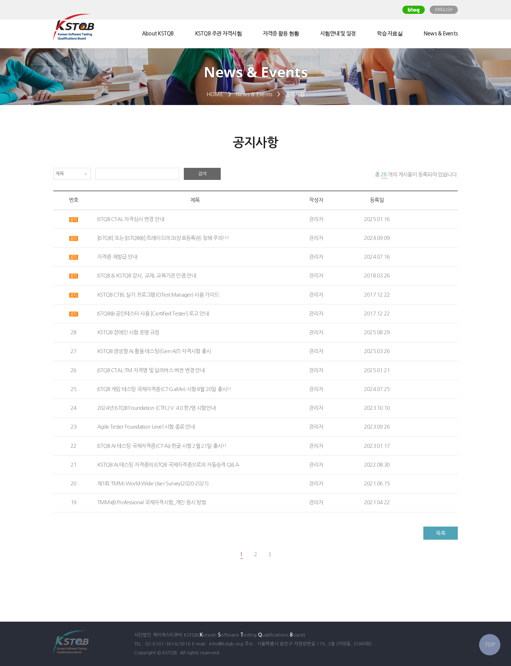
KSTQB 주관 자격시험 (218, 33)
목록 (440, 533)
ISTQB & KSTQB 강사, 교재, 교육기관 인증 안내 (146, 275)
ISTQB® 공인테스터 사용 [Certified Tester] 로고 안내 (153, 313)
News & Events (441, 33)
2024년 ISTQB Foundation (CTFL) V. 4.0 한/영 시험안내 (156, 408)
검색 (202, 173)
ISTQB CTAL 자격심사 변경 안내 (130, 219)
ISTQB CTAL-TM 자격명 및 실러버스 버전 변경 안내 (151, 370)
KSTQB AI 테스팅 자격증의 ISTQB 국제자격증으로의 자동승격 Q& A (168, 464)
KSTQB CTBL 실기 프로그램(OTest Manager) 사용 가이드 (158, 294)
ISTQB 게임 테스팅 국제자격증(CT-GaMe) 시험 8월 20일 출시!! (164, 389)
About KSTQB (158, 33)
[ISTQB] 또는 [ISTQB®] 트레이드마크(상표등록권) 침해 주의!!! (163, 238)
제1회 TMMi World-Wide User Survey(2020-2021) (152, 483)
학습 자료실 (389, 33)
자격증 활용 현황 (281, 33)
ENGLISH (443, 9)
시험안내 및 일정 (338, 33)
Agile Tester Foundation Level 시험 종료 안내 (146, 426)
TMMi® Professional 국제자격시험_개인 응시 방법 (151, 502)
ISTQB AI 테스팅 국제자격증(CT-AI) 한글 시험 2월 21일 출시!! (162, 445)
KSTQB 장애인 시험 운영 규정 (128, 332)
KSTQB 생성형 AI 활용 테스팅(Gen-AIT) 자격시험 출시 (154, 351)
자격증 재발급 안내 (117, 256)
